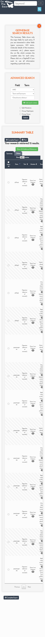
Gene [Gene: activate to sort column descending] (16, 164)
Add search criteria (30, 103)
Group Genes (25, 114)
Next (29, 587)
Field (17, 85)
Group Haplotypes (26, 111)
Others (18, 153)
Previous (17, 587)
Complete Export (12, 140)
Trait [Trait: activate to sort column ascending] (25, 164)
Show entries (22, 157)
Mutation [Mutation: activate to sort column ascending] (32, 164)
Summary (9, 153)
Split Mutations (25, 108)
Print (24, 140)
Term (26, 85)
